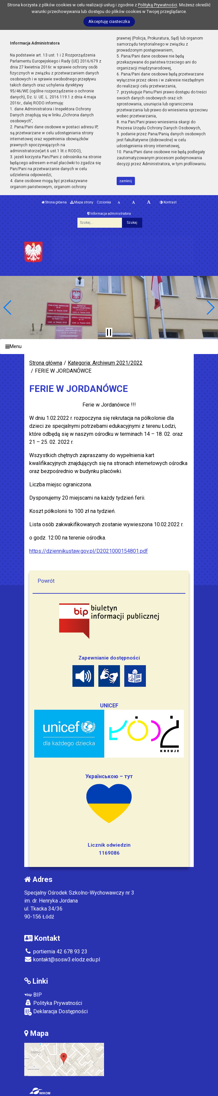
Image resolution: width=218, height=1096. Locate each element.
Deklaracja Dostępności (56, 1012)
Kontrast (168, 202)
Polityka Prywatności (53, 1003)
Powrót (46, 581)
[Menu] (109, 346)
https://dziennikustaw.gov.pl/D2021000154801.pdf (88, 551)
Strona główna (54, 202)
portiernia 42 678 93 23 (55, 951)
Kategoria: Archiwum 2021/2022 (105, 363)
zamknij (125, 181)
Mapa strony (81, 202)
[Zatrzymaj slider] (109, 332)
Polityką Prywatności (157, 4)
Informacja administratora (109, 213)
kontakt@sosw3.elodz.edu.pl (62, 959)
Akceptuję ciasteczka (109, 21)
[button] (7, 307)
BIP (33, 995)
